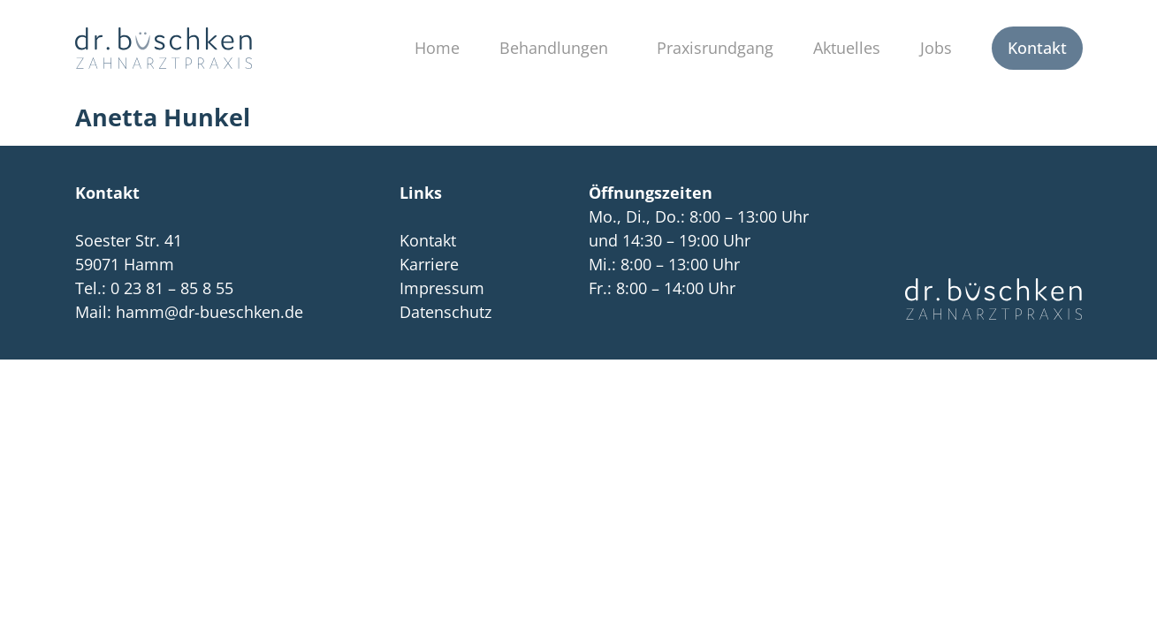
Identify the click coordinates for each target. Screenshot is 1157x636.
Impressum (442, 288)
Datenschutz (445, 311)
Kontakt (1037, 47)
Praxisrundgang (715, 47)
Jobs (936, 47)
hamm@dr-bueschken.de (209, 311)
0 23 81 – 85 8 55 (171, 288)
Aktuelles (846, 47)
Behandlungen (558, 47)
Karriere (429, 264)
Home (437, 47)
